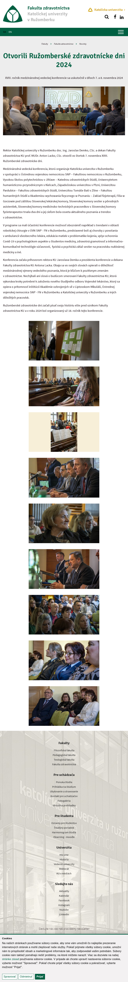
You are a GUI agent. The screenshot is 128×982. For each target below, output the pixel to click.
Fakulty (45, 43)
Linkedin (64, 914)
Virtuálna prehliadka (64, 805)
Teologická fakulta (64, 759)
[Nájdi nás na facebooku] (115, 16)
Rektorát (64, 868)
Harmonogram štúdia (64, 832)
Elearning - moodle (64, 837)
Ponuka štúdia (64, 782)
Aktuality (64, 891)
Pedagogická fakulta (64, 755)
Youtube (64, 909)
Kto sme (64, 854)
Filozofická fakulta (64, 750)
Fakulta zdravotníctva (63, 43)
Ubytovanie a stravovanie (64, 791)
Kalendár (64, 895)
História (64, 859)
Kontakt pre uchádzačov (64, 796)
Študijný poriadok (64, 827)
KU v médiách (64, 873)
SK (4, 31)
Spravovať (10, 976)
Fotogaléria (64, 800)
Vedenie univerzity (64, 864)
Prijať (40, 976)
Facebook (64, 900)
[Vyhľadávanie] (106, 16)
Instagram (64, 905)
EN (10, 31)
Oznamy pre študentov (64, 823)
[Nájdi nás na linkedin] (121, 16)
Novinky (82, 43)
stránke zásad (10, 959)
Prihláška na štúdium (64, 786)
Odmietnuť (26, 976)
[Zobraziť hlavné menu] (121, 32)
